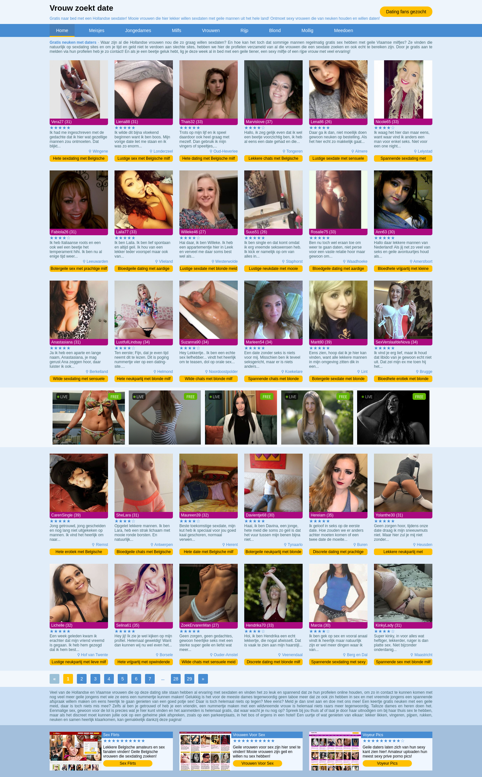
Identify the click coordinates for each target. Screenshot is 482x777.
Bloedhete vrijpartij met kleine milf (403, 269)
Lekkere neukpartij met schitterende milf (403, 552)
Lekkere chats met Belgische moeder (273, 159)
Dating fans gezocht (406, 11)
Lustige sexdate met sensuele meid (338, 159)
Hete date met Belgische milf (209, 552)
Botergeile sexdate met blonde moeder (338, 379)
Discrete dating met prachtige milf (338, 552)
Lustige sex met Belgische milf (143, 158)
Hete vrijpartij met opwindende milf (143, 662)
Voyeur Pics (387, 763)
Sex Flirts (128, 763)
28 (175, 678)
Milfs (176, 30)
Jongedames (138, 30)
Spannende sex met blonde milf (403, 662)
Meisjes (96, 30)
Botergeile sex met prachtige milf (79, 268)
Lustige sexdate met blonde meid (208, 268)
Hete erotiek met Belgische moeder (78, 552)
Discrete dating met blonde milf (273, 662)
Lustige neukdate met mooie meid (273, 269)
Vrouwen (211, 30)
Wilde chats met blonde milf (209, 379)
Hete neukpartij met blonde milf (143, 379)
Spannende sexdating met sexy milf (338, 662)
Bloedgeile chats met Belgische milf (144, 552)
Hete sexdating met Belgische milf (79, 159)
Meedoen (343, 30)
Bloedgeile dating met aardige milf (144, 269)
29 (189, 678)
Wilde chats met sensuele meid (208, 662)
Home (62, 30)
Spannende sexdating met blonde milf (403, 159)
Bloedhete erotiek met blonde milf (403, 379)
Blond (275, 30)
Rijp (244, 30)
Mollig (307, 30)
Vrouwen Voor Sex (258, 763)
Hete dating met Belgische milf (208, 158)
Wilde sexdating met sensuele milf (78, 379)
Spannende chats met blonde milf (273, 379)
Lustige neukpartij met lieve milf (79, 662)
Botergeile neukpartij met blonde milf (273, 552)
